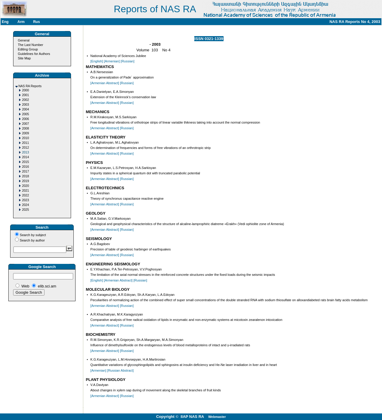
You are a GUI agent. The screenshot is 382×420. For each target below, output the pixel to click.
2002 (25, 99)
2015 (25, 162)
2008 (25, 128)
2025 (25, 209)
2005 (25, 114)
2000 (25, 90)
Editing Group (28, 49)
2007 (25, 123)
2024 (25, 205)
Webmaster (217, 417)
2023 (25, 200)
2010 (25, 138)
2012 (25, 147)
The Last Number (30, 45)
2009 (25, 133)
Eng (5, 22)
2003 (25, 104)
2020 (25, 185)
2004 (25, 109)
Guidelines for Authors (34, 54)
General (24, 40)
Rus (36, 22)
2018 (25, 176)
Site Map (24, 58)
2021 (25, 190)
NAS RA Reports (30, 86)
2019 (25, 181)
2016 (25, 166)
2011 (25, 142)
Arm (20, 22)
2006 (25, 119)
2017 (25, 171)
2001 (25, 95)
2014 (25, 157)
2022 (25, 195)
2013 (25, 152)
